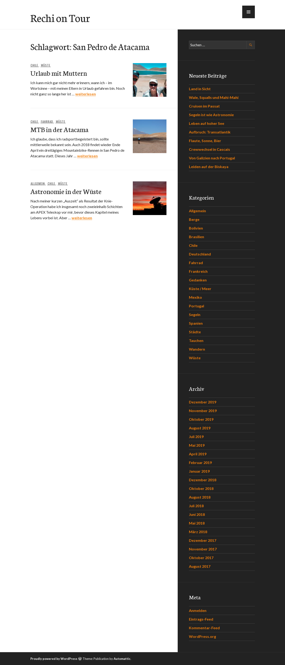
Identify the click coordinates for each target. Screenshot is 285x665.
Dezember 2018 (202, 480)
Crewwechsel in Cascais (209, 149)
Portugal (196, 306)
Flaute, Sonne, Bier (205, 140)
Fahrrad (47, 121)
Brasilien (196, 236)
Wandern (197, 349)
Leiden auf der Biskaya (208, 166)
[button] (248, 12)
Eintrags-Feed (201, 619)
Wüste (45, 65)
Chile (34, 65)
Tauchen (196, 340)
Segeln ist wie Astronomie (211, 114)
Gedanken (198, 280)
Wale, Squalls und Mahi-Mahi (213, 97)
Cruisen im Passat (204, 106)
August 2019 (199, 428)
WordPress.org (202, 636)
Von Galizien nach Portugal (212, 158)
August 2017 (199, 566)
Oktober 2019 (201, 419)
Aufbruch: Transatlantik (210, 132)
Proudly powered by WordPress (53, 659)
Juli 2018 (196, 505)
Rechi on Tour (60, 17)
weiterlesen (85, 94)
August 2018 (199, 497)
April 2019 (197, 454)
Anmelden (197, 610)
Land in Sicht (200, 88)
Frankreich (198, 271)
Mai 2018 (197, 523)
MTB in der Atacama (59, 129)
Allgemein (38, 183)
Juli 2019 (196, 436)
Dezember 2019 (202, 402)
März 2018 (198, 531)
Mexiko (195, 297)
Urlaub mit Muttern (58, 73)
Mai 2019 (197, 445)
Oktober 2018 (201, 488)
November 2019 (203, 410)
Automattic (122, 659)
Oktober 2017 (201, 557)
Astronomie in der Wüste (65, 191)
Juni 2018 (197, 514)
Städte (195, 332)
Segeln (194, 314)
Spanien (196, 323)
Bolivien (196, 228)
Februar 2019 (200, 462)
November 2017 (203, 549)
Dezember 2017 (202, 540)
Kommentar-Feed (204, 627)
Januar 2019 (199, 471)
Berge (194, 219)
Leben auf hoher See (206, 123)
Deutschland (200, 254)
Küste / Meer (200, 288)
